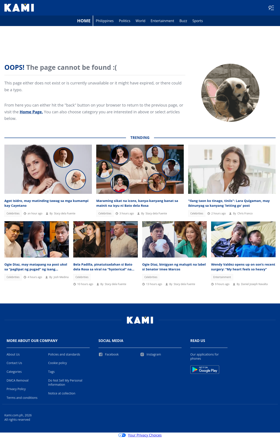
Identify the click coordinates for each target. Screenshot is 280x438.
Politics (124, 21)
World (140, 21)
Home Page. (31, 112)
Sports (197, 21)
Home (84, 21)
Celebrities (13, 213)
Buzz (183, 21)
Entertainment (162, 21)
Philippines (105, 21)
